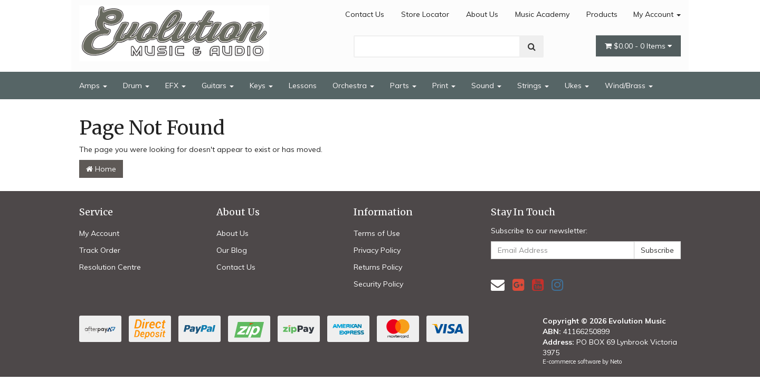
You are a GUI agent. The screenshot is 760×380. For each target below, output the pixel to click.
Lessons (303, 85)
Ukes (577, 85)
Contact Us (364, 14)
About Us (482, 14)
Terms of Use (377, 233)
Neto (616, 361)
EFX (175, 85)
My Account (657, 14)
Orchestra (353, 85)
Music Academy (542, 14)
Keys (261, 85)
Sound (486, 85)
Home (101, 169)
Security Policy (378, 284)
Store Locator (425, 14)
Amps (93, 85)
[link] (518, 284)
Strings (533, 85)
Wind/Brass (629, 85)
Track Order (99, 250)
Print (443, 85)
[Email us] (498, 284)
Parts (403, 85)
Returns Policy (378, 267)
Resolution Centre (110, 267)
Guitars (218, 85)
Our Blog (231, 250)
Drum (136, 85)
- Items (638, 46)
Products (602, 14)
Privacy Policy (377, 250)
